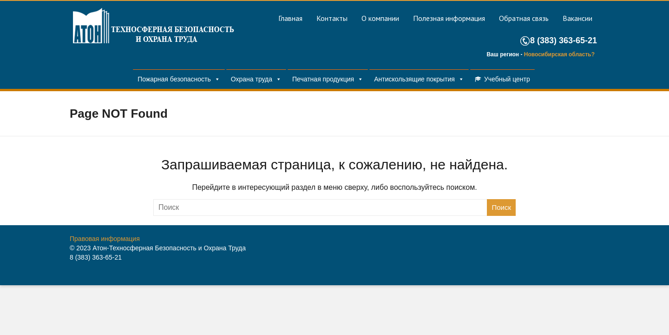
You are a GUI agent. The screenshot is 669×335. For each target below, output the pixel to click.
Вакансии (577, 18)
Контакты (332, 18)
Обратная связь (524, 18)
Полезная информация (449, 18)
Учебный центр (507, 79)
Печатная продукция (323, 79)
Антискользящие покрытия (414, 79)
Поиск (501, 207)
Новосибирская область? (559, 54)
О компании (380, 18)
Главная (290, 18)
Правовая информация (105, 238)
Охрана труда (251, 79)
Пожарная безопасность (174, 79)
